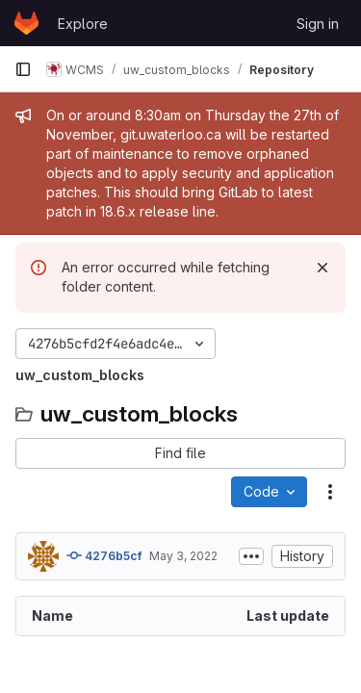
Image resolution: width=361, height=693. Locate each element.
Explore (83, 23)
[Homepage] (26, 23)
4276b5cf (104, 555)
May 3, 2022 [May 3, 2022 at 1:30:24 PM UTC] (183, 556)
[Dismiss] (322, 267)
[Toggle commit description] (251, 556)
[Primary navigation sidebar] (23, 69)
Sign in (318, 23)
